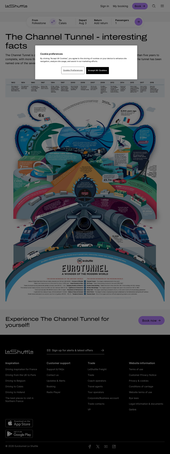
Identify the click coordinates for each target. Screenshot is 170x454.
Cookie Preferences (73, 70)
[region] (86, 62)
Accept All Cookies (97, 70)
